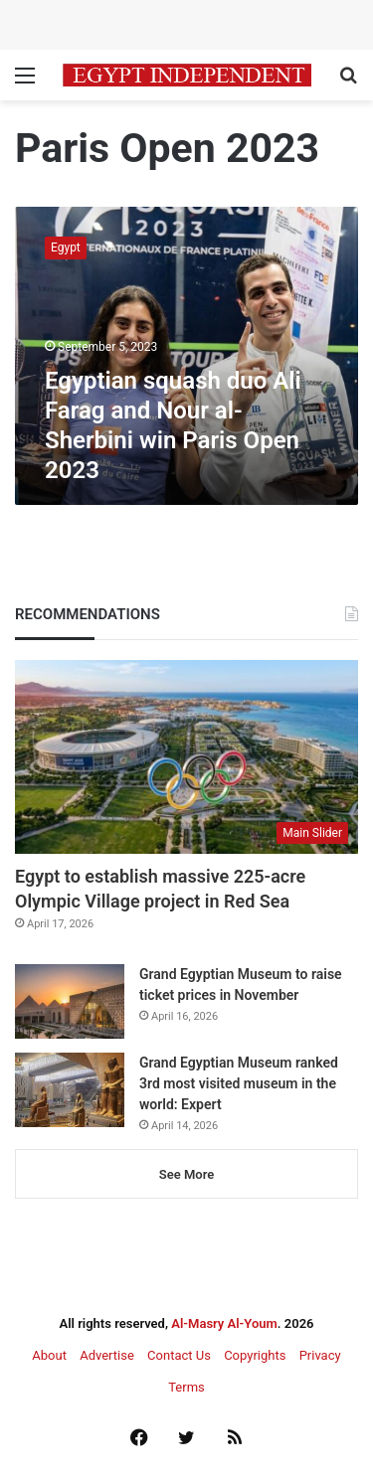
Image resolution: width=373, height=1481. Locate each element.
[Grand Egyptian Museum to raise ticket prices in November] (69, 1001)
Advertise (107, 1355)
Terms (186, 1387)
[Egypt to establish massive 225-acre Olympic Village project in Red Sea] (186, 757)
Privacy (320, 1355)
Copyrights (254, 1355)
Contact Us (179, 1355)
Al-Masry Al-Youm (224, 1323)
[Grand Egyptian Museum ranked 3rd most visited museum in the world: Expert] (69, 1090)
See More (186, 1174)
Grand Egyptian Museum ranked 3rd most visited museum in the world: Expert (238, 1083)
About (49, 1355)
